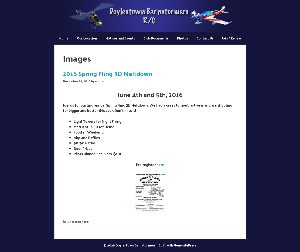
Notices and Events (120, 38)
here (160, 164)
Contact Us (205, 38)
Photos (182, 38)
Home (63, 38)
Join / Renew (231, 38)
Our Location (87, 38)
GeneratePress (185, 245)
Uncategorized (78, 221)
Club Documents (156, 38)
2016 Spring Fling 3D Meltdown (107, 73)
